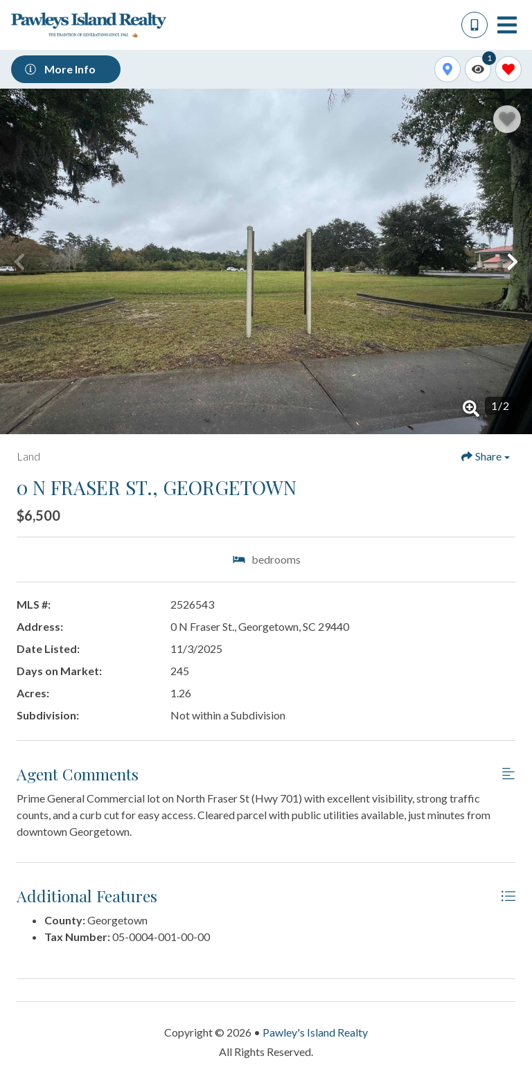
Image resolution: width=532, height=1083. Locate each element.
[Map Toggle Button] (447, 69)
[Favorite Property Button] (507, 119)
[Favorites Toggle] (508, 69)
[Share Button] (485, 456)
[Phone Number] (474, 25)
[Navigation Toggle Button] (507, 25)
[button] (19, 262)
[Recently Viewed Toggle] (478, 69)
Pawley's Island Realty (315, 1032)
